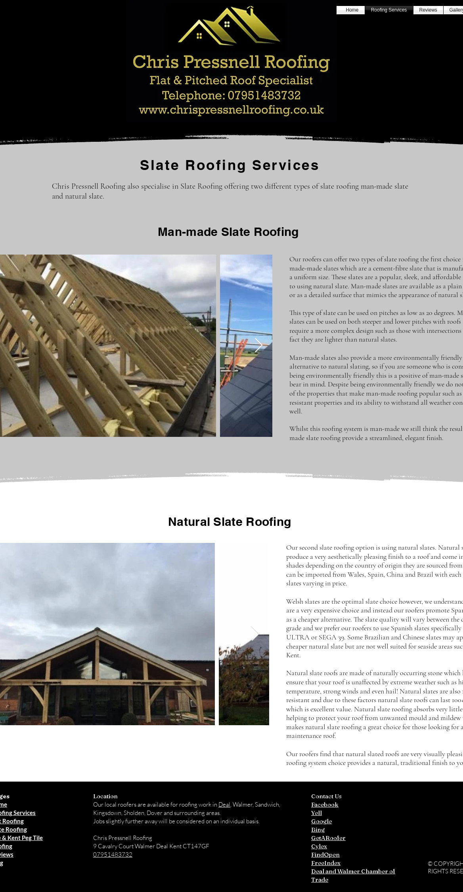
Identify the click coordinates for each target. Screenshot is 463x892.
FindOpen (325, 854)
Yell (316, 813)
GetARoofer (328, 838)
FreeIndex (326, 863)
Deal (224, 804)
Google (321, 821)
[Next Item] (258, 345)
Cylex (319, 846)
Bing (318, 829)
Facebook (325, 804)
